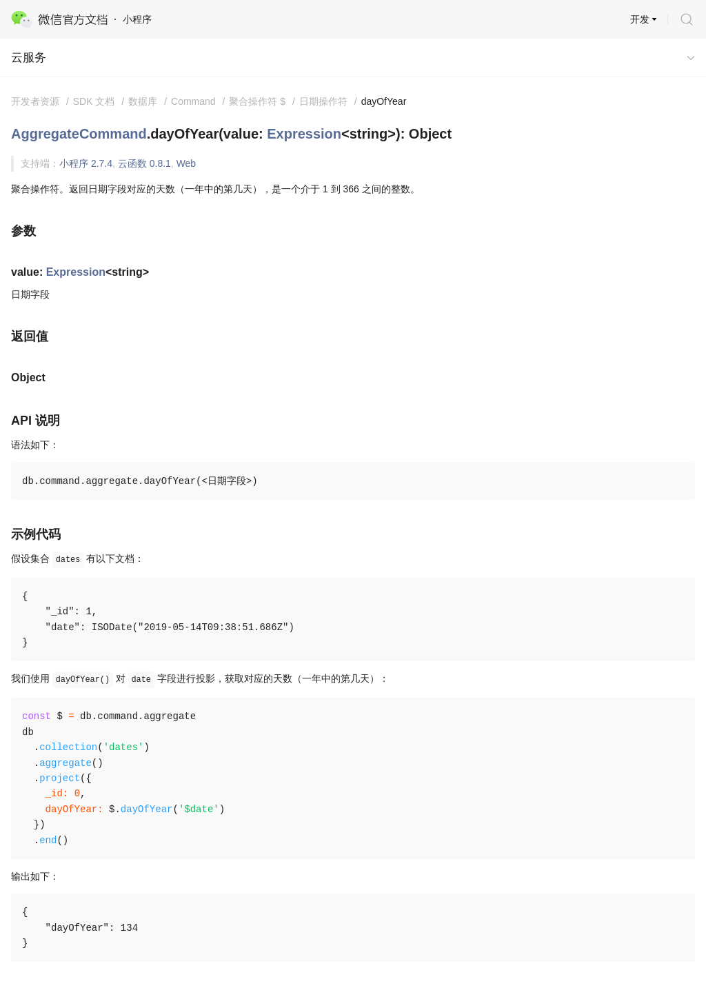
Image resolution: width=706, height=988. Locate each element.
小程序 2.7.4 (85, 163)
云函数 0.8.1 (144, 163)
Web (186, 163)
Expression (304, 133)
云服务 (28, 57)
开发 (639, 19)
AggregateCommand (79, 133)
